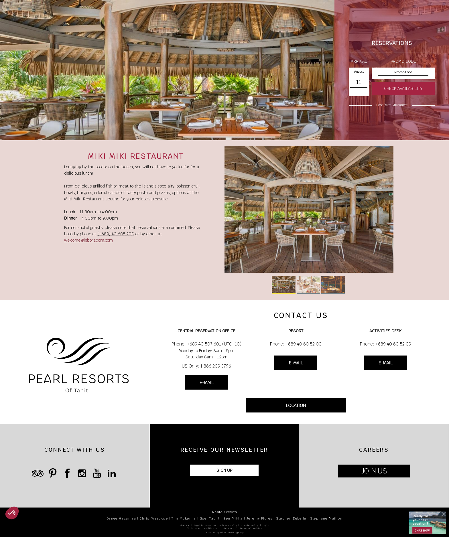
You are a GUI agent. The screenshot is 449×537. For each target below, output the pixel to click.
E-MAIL (206, 382)
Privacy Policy (229, 525)
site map (185, 525)
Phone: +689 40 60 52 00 (296, 344)
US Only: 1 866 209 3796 (206, 366)
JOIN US (374, 471)
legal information (205, 525)
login (266, 525)
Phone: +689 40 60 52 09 (385, 344)
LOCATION (296, 405)
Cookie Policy (249, 525)
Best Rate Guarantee (391, 105)
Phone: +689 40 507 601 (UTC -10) (206, 344)
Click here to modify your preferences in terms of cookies (224, 528)
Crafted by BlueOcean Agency (225, 532)
